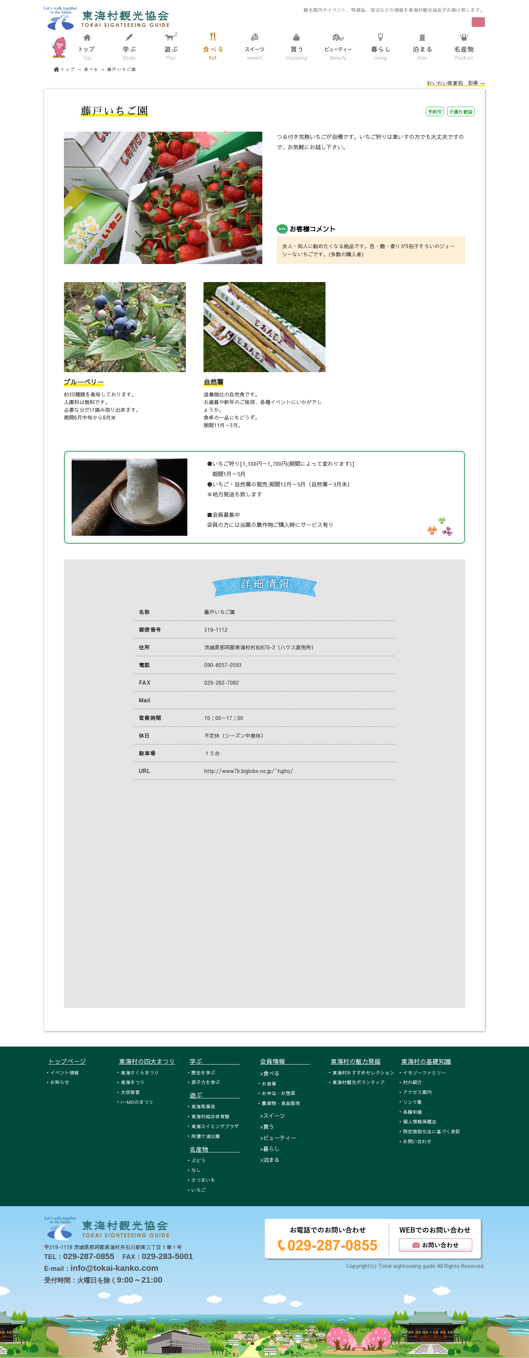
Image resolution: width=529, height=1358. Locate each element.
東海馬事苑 (203, 1106)
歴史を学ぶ (203, 1072)
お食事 (269, 1083)
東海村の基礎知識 (426, 1061)
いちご (198, 1190)
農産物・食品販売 (281, 1103)
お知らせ (59, 1082)
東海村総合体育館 (210, 1116)
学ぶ (215, 1061)
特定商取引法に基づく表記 (431, 1131)
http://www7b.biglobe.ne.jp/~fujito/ (248, 770)
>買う (267, 1126)
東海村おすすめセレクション (363, 1072)
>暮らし (270, 1148)
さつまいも (203, 1180)
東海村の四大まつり (147, 1061)
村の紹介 (412, 1082)
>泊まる (270, 1159)
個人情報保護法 (419, 1121)
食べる (91, 69)
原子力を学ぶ (205, 1082)
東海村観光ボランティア (358, 1082)
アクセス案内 (417, 1092)
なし (196, 1170)
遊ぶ (215, 1095)
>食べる (270, 1073)
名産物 (215, 1149)
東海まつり (133, 1082)
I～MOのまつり (137, 1102)
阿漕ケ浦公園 (205, 1136)
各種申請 (412, 1112)
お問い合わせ (417, 1141)
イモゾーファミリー (424, 1072)
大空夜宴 (130, 1092)
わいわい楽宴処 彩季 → (456, 82)
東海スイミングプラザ (215, 1126)
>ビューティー (278, 1137)
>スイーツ (272, 1115)
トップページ (67, 1061)
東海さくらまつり (140, 1072)
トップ (68, 69)
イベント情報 (64, 1072)
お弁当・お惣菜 (278, 1093)
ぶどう (198, 1160)
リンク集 (412, 1102)
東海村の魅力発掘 (356, 1061)
